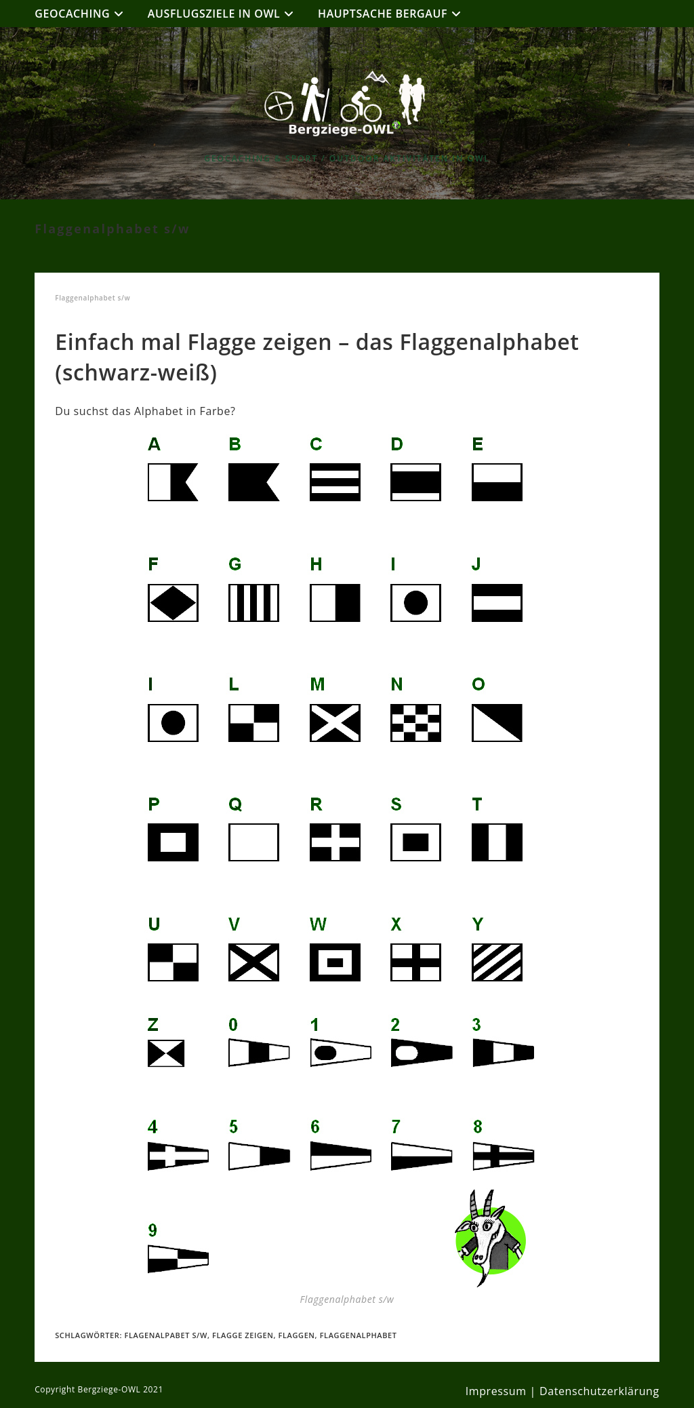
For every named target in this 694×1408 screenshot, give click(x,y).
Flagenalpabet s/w (165, 1335)
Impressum (496, 1391)
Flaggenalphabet (358, 1335)
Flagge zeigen (242, 1335)
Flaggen (297, 1335)
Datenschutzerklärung (599, 1391)
